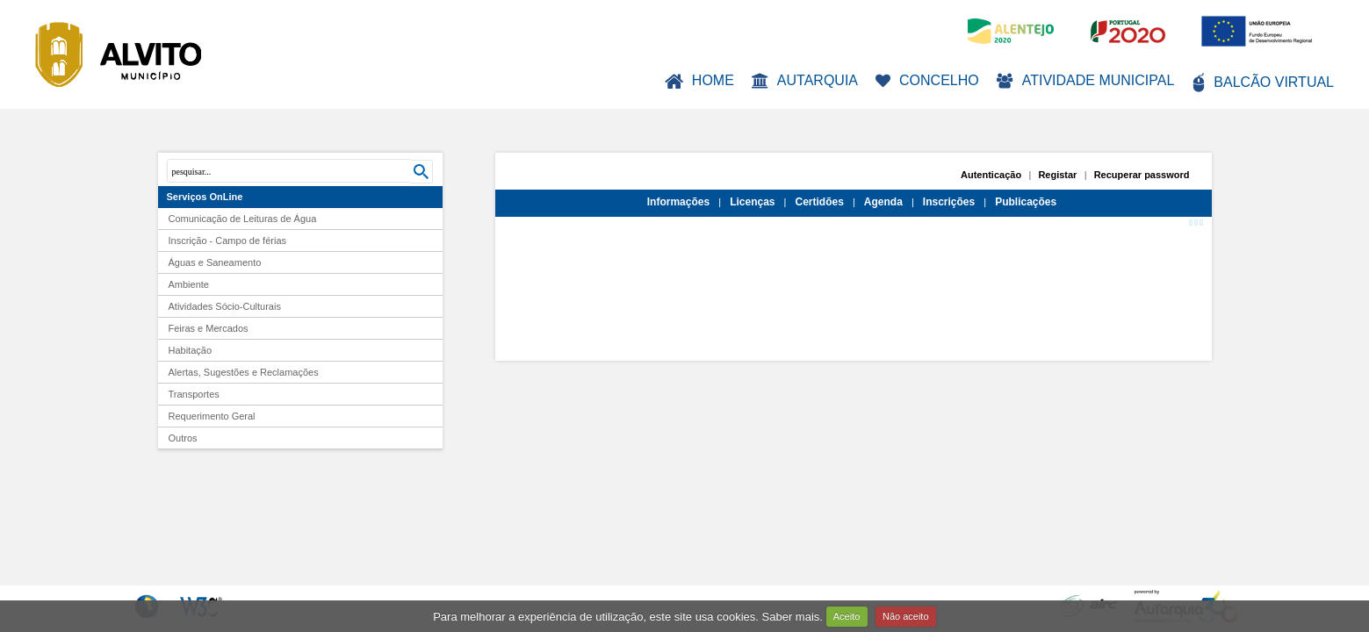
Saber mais (791, 615)
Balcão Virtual (1263, 82)
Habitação (191, 350)
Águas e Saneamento (215, 262)
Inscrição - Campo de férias (228, 240)
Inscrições (949, 202)
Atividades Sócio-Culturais (225, 306)
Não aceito (906, 616)
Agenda (883, 202)
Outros (183, 438)
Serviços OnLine (205, 196)
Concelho (927, 80)
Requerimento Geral (212, 416)
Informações (678, 202)
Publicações (1025, 202)
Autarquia (805, 81)
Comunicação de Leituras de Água (243, 218)
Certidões (819, 202)
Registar (1057, 174)
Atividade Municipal (1086, 81)
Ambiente (189, 284)
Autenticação (991, 174)
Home (699, 81)
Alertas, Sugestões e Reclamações (244, 372)
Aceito (847, 616)
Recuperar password (1142, 174)
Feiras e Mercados (209, 328)
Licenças (752, 202)
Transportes (194, 394)
